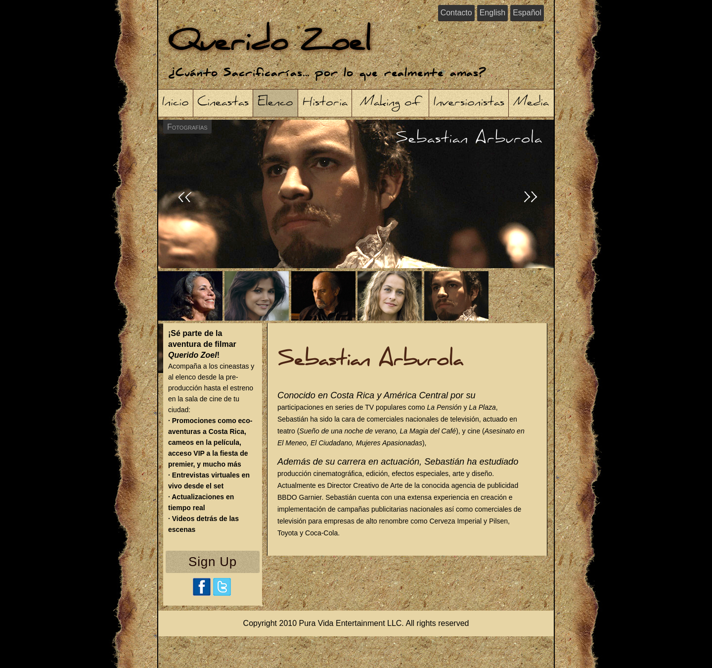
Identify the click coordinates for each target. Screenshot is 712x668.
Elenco (275, 103)
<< (185, 199)
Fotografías (187, 127)
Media (531, 103)
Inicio (175, 103)
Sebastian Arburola (469, 139)
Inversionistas (469, 103)
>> (531, 199)
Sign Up (212, 561)
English (492, 12)
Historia (325, 103)
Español (527, 12)
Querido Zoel (269, 44)
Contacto (456, 12)
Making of (390, 103)
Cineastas (223, 103)
